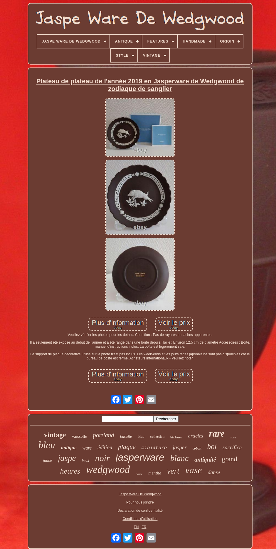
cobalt (197, 448)
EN (136, 527)
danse (214, 472)
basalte (126, 436)
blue (141, 436)
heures (70, 471)
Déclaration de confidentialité (140, 511)
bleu (46, 445)
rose (233, 437)
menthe (154, 473)
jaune (47, 460)
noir (102, 458)
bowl (85, 460)
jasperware (140, 457)
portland (103, 435)
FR (144, 527)
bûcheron (176, 437)
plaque (127, 446)
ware (87, 447)
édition (104, 447)
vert (173, 471)
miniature (154, 448)
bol (212, 446)
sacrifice (232, 447)
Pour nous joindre (140, 502)
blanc (179, 458)
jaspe (67, 458)
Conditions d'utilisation (139, 519)
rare (217, 433)
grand (229, 459)
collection (157, 437)
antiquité (205, 459)
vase (193, 470)
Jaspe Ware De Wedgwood (140, 494)
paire (139, 474)
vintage (55, 435)
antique (69, 447)
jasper (180, 447)
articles (195, 436)
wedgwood (108, 469)
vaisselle (79, 436)
